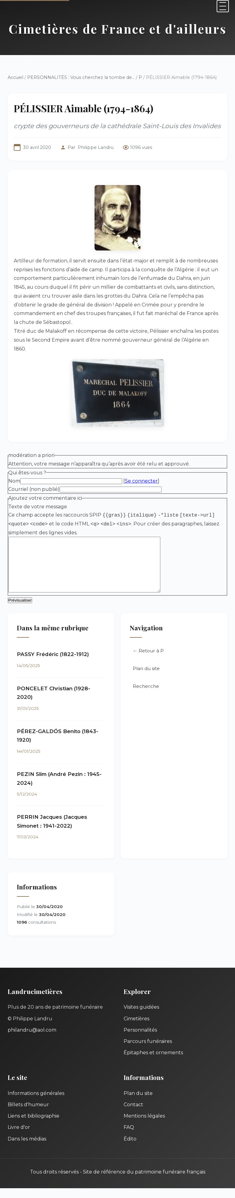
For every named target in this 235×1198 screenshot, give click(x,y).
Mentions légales (144, 1126)
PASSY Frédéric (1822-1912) (53, 664)
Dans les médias (27, 1149)
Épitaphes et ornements (153, 1062)
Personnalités (140, 1040)
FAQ (129, 1137)
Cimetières (136, 1028)
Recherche (146, 696)
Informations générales (36, 1103)
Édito (130, 1149)
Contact (133, 1114)
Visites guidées (141, 1017)
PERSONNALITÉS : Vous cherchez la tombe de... (81, 77)
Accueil (15, 77)
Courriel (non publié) (34, 489)
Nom (14, 481)
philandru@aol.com (32, 1040)
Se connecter (141, 481)
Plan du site (146, 678)
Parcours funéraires (148, 1051)
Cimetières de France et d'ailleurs (118, 28)
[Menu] (223, 6)
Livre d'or (19, 1137)
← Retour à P (148, 660)
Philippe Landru (96, 147)
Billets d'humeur (28, 1114)
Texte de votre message (37, 507)
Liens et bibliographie (33, 1126)
